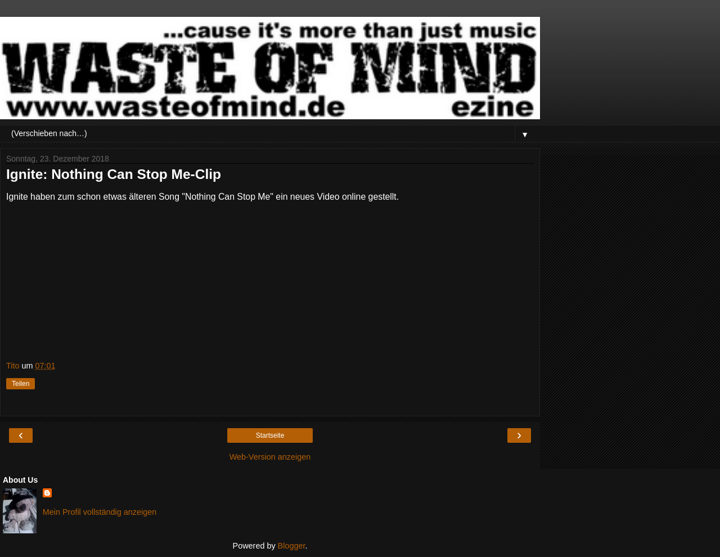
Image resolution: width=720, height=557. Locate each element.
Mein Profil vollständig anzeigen (99, 511)
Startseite (270, 435)
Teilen (20, 384)
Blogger (291, 545)
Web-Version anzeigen (270, 456)
